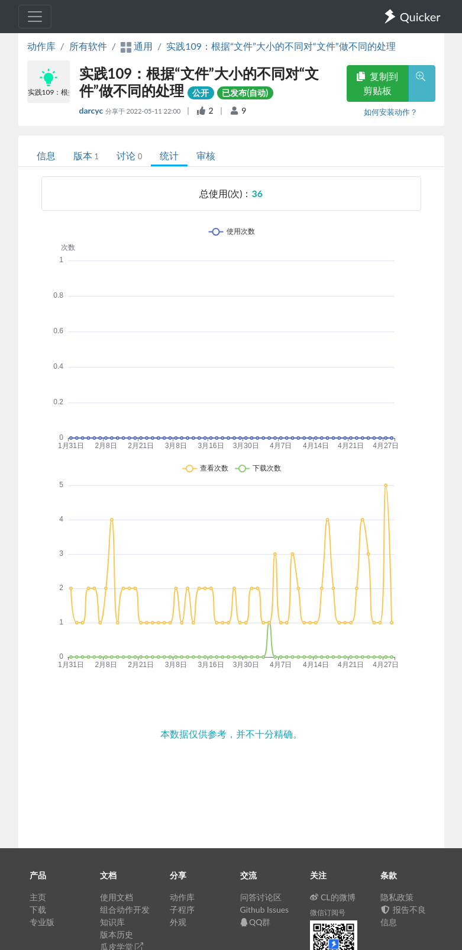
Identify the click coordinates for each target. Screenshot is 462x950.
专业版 (42, 922)
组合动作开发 (125, 909)
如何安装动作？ (391, 112)
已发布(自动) (245, 93)
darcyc (92, 110)
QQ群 (255, 922)
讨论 (129, 155)
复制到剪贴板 (377, 83)
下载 (38, 909)
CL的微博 (333, 897)
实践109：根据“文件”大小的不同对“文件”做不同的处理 (280, 45)
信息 (46, 155)
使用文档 (116, 897)
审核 (205, 155)
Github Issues (264, 909)
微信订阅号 (327, 912)
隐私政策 (396, 897)
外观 (178, 922)
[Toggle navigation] (34, 16)
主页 (38, 897)
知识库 (112, 922)
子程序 (182, 909)
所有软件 (88, 45)
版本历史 (116, 934)
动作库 (41, 45)
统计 (169, 155)
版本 (86, 155)
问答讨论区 (261, 897)
